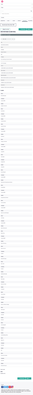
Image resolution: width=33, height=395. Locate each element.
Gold (8, 20)
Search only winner (5, 13)
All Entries (30, 20)
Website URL (2, 373)
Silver (14, 20)
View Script (2, 369)
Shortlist (25, 20)
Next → (29, 29)
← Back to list (5, 29)
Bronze (19, 20)
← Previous (22, 29)
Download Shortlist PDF (8, 24)
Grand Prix (3, 20)
